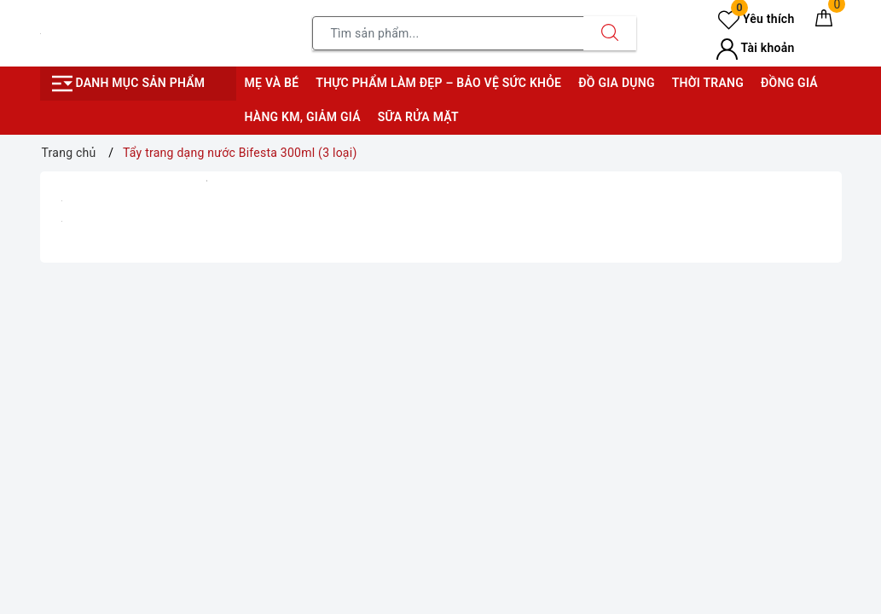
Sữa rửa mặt (418, 117)
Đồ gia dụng (616, 83)
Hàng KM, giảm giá (303, 117)
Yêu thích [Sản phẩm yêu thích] (756, 19)
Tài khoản (755, 48)
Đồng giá (789, 83)
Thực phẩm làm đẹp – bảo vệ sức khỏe (438, 83)
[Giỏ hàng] (824, 21)
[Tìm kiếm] (609, 33)
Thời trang (708, 83)
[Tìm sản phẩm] (448, 33)
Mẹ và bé (272, 83)
